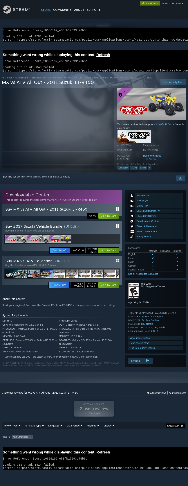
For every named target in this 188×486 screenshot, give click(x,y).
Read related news (139, 347)
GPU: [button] (174, 446)
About (79, 10)
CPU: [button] (161, 446)
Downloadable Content (96, 82)
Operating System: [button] (143, 446)
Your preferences (177, 397)
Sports (143, 172)
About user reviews (156, 397)
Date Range (73, 435)
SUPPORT (93, 10)
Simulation (123, 172)
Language (53, 435)
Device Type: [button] (9, 451)
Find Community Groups (142, 352)
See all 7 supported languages (143, 278)
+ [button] (149, 172)
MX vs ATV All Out (73, 82)
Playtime (91, 435)
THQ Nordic (149, 163)
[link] (85, 255)
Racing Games (22, 82)
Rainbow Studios (152, 160)
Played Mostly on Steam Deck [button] (112, 446)
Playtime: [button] (85, 446)
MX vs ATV (146, 332)
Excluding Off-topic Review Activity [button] (57, 446)
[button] (108, 220)
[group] (94, 449)
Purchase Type (33, 435)
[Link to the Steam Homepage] (19, 12)
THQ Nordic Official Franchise (47, 82)
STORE (46, 10)
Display (107, 435)
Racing (134, 172)
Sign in (6, 181)
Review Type (10, 435)
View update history (140, 342)
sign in (165, 3)
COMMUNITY (62, 10)
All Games (7, 82)
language (176, 3)
